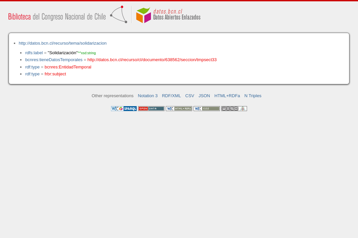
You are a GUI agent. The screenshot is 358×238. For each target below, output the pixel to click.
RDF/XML (171, 95)
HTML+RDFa (227, 95)
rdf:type (32, 66)
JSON (204, 95)
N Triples (253, 95)
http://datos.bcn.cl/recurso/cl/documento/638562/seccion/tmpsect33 (152, 59)
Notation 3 (148, 95)
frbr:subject (55, 73)
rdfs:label (34, 52)
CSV (189, 95)
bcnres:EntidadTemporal (68, 66)
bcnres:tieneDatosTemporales (53, 59)
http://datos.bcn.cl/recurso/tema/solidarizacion (63, 43)
